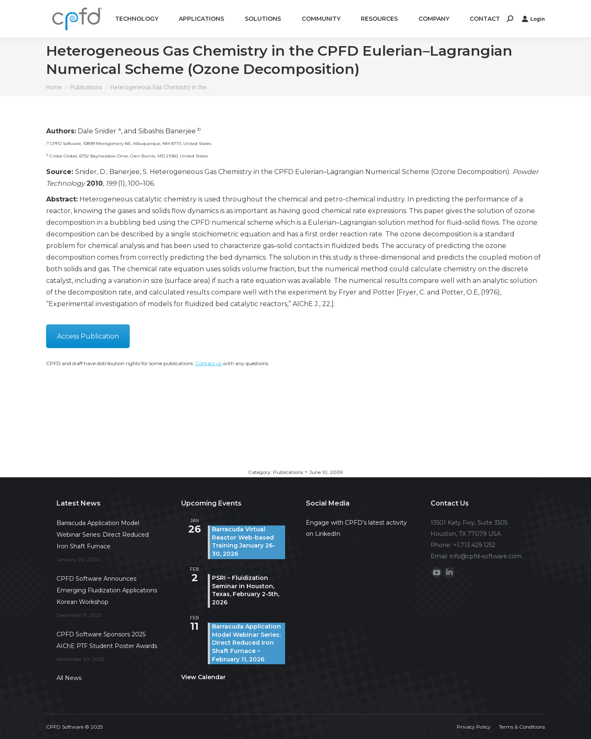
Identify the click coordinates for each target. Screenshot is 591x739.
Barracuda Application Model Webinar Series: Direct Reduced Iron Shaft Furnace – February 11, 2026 (246, 643)
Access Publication (88, 336)
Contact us (208, 363)
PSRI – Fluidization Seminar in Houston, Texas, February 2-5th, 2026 (245, 590)
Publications (288, 472)
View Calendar (203, 677)
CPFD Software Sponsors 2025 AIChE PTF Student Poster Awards (107, 640)
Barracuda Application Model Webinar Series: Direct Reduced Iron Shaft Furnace (103, 534)
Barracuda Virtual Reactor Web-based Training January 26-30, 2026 (243, 541)
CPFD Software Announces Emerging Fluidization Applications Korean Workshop (107, 590)
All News (69, 678)
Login (533, 18)
